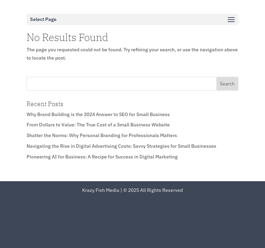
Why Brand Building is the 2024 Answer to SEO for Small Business (98, 114)
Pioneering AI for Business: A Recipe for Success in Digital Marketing (102, 157)
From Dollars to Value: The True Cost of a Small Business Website (98, 125)
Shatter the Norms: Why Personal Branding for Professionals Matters (102, 135)
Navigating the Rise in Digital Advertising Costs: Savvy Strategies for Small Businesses (121, 146)
